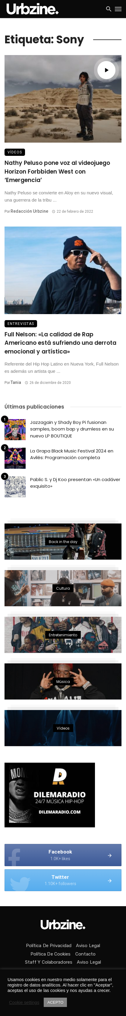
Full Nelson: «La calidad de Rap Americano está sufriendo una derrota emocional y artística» (60, 343)
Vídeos (15, 152)
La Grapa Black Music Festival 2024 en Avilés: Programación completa (71, 454)
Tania (16, 382)
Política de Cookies (50, 954)
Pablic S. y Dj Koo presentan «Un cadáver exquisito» (75, 482)
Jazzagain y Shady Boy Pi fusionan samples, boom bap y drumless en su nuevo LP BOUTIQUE (72, 429)
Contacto (85, 954)
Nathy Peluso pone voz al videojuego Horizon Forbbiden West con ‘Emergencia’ (57, 171)
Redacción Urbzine (29, 211)
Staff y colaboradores (48, 962)
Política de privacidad (48, 945)
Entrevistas (21, 324)
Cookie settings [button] (24, 1002)
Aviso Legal (88, 945)
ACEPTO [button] (55, 1002)
